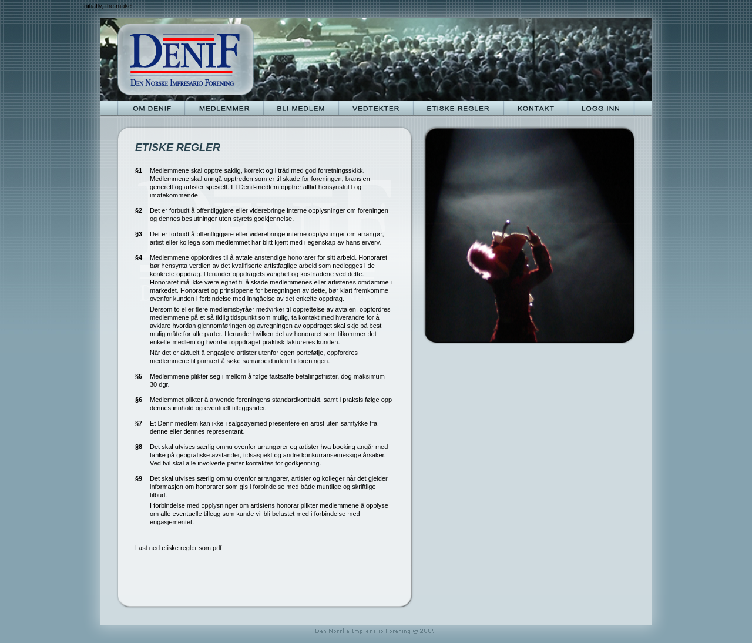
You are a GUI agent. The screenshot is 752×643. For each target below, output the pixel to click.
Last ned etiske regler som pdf (178, 547)
